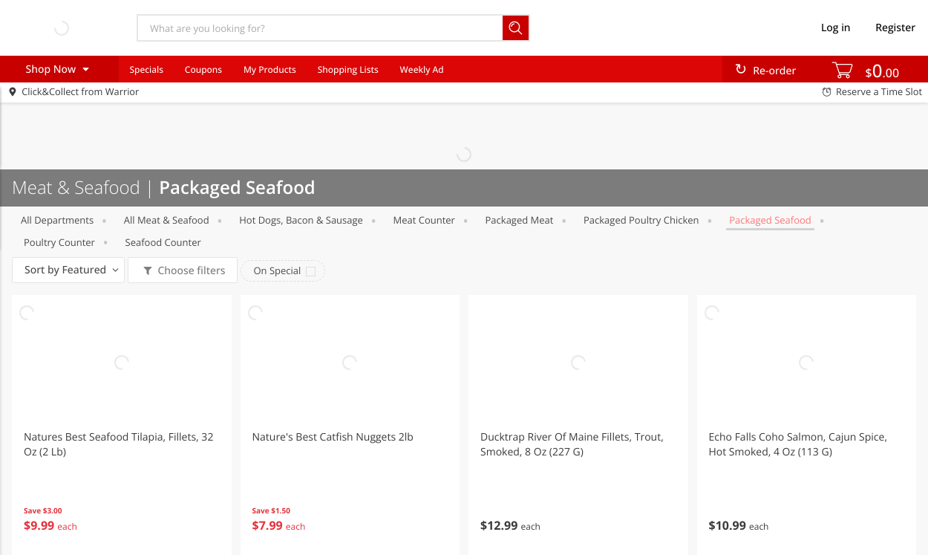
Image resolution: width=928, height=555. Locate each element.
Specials (146, 69)
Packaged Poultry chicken (641, 220)
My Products (270, 69)
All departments (57, 220)
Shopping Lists (348, 69)
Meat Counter (423, 220)
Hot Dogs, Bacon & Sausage (301, 220)
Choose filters (190, 271)
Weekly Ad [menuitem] (422, 69)
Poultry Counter (59, 242)
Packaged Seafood (770, 220)
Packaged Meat (520, 220)
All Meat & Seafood (166, 220)
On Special (277, 270)
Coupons (203, 69)
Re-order (774, 71)
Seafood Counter (163, 242)
